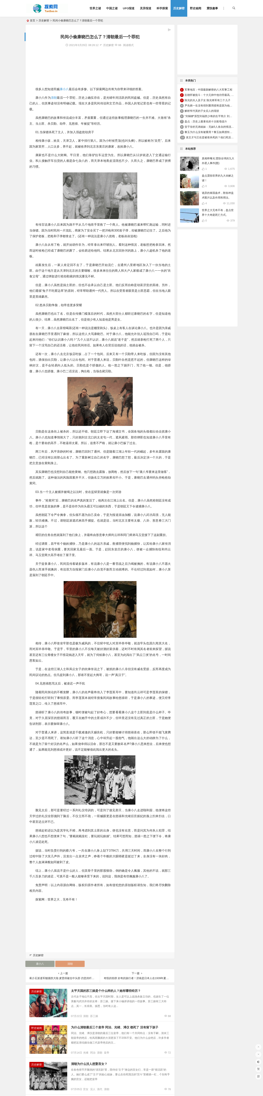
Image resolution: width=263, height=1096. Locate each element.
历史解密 (179, 8)
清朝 (54, 97)
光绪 (85, 1052)
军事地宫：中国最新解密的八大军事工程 (208, 89)
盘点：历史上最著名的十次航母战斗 (206, 121)
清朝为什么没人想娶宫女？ (89, 1063)
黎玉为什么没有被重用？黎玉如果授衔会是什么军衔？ (216, 132)
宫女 (85, 1089)
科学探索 (162, 8)
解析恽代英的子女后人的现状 (202, 110)
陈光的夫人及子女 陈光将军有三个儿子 (207, 100)
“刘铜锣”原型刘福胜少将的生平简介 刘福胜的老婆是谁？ (218, 116)
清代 (99, 1089)
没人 (92, 1089)
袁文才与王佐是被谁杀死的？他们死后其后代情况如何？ (219, 137)
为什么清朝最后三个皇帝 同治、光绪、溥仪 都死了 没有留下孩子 (114, 1027)
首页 (32, 20)
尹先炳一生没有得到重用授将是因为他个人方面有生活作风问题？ (223, 105)
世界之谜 (95, 8)
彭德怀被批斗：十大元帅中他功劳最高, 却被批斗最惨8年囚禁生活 (223, 94)
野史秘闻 (195, 8)
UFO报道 (129, 8)
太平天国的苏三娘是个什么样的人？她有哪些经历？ (106, 990)
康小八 (64, 89)
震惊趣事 (212, 8)
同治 (92, 1052)
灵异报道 (145, 8)
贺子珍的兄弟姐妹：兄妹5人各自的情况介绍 (210, 126)
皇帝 (106, 1052)
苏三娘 (94, 1016)
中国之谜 (112, 8)
